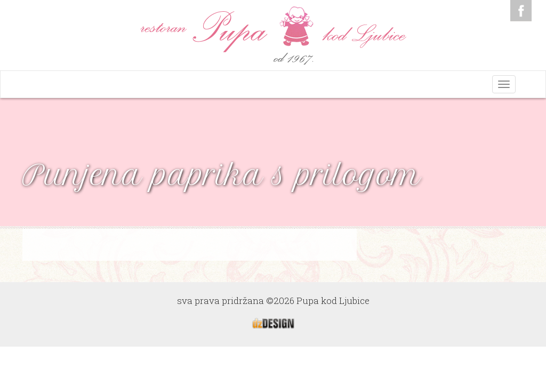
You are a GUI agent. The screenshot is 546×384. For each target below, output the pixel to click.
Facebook (521, 10)
